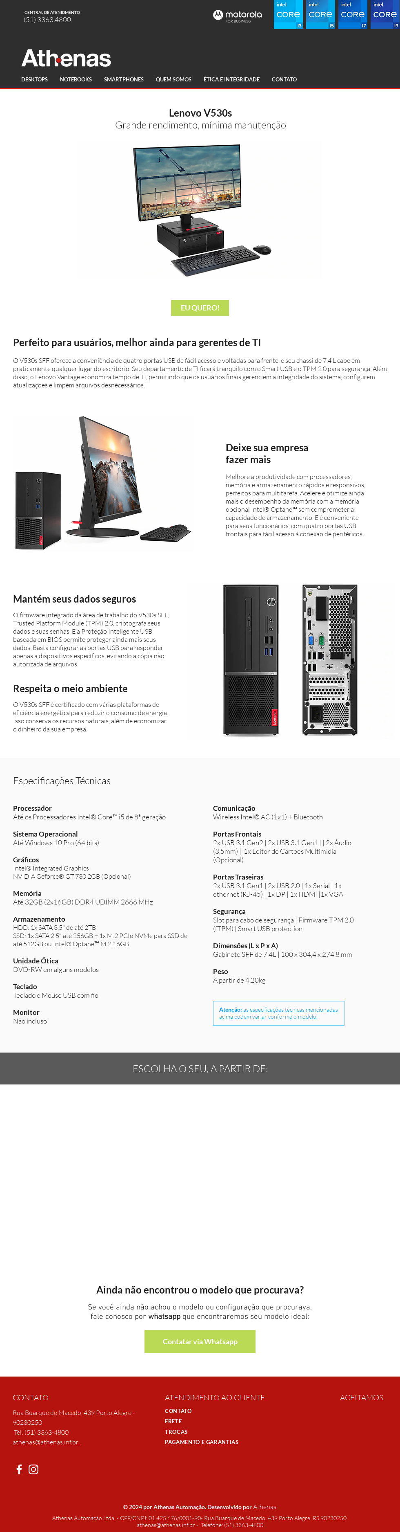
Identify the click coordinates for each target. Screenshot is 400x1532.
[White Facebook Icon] (19, 1469)
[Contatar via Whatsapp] (200, 1341)
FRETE (173, 1421)
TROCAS (176, 1432)
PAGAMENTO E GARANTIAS (202, 1442)
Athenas (264, 1507)
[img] (350, 1412)
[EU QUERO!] (200, 308)
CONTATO (178, 1411)
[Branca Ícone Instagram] (33, 1469)
